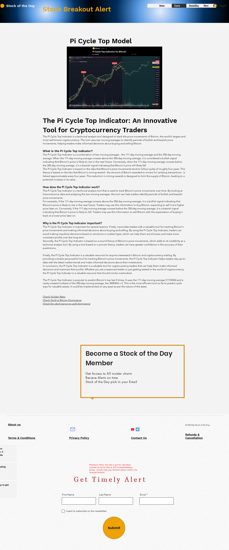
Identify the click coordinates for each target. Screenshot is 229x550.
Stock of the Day (20, 6)
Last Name (105, 494)
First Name (68, 494)
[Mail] (72, 429)
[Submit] (114, 528)
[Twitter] (137, 429)
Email (143, 494)
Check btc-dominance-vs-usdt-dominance (66, 303)
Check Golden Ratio (54, 296)
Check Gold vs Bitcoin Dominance (62, 300)
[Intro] (133, 429)
